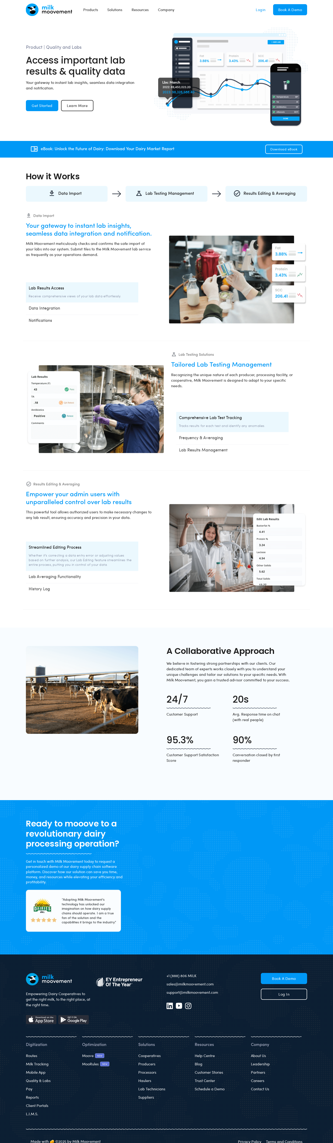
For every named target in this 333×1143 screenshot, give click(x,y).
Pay (29, 1088)
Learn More (77, 105)
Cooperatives (149, 1055)
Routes (31, 1055)
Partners (258, 1072)
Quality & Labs (38, 1080)
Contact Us (260, 1088)
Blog (198, 1063)
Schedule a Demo (210, 1088)
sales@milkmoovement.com (190, 983)
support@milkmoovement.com (192, 992)
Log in (284, 994)
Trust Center (205, 1080)
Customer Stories (209, 1072)
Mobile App (36, 1072)
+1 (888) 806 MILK (181, 975)
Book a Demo (290, 9)
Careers (257, 1080)
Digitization (36, 1045)
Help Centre (205, 1055)
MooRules (90, 1063)
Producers (146, 1063)
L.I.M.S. (32, 1113)
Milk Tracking (37, 1063)
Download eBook (283, 149)
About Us (258, 1055)
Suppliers (146, 1097)
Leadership (260, 1063)
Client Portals (37, 1105)
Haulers (144, 1080)
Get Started (42, 105)
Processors (147, 1072)
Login (261, 9)
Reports (32, 1097)
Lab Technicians (151, 1088)
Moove (88, 1055)
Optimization (94, 1045)
